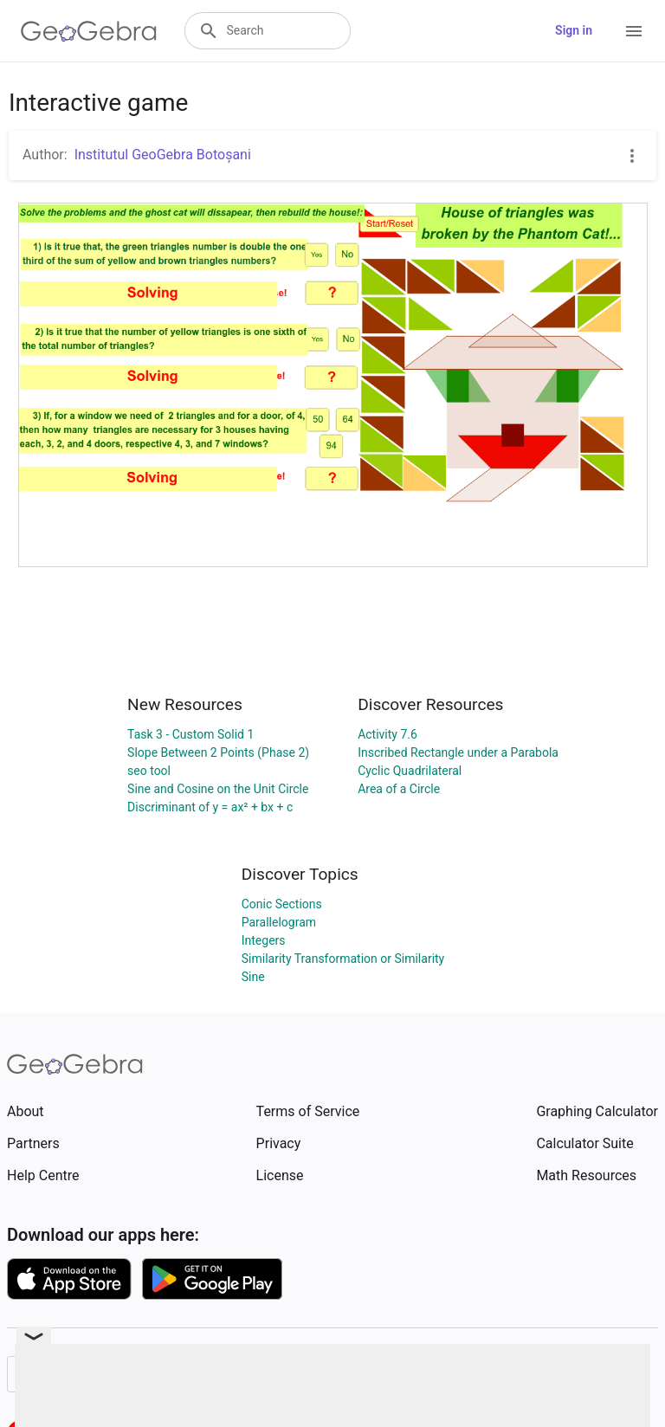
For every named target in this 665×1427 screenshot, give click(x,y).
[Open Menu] (633, 31)
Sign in (573, 30)
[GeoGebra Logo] (89, 31)
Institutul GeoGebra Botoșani (162, 154)
